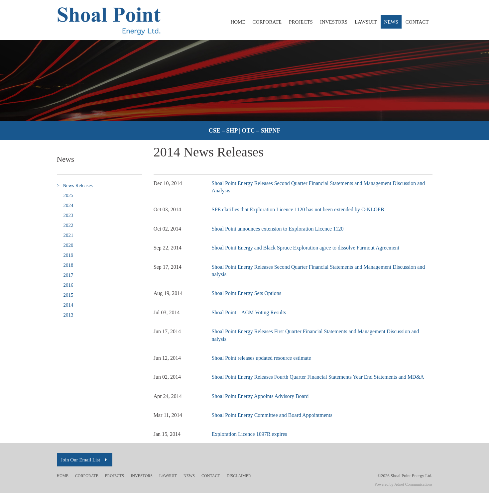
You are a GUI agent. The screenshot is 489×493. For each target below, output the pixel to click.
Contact (417, 22)
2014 (68, 305)
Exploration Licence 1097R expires (249, 434)
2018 (68, 265)
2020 (68, 245)
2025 (68, 195)
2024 (68, 205)
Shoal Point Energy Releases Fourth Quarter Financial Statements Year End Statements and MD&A (318, 377)
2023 (68, 215)
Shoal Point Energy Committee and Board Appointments (272, 415)
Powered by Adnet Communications (403, 484)
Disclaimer (239, 475)
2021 (68, 235)
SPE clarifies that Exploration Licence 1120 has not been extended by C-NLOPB (298, 209)
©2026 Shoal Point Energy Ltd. (405, 475)
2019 (68, 255)
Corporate (267, 22)
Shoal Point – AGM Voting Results (249, 312)
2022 (68, 225)
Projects (301, 22)
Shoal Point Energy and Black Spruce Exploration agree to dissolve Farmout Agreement (305, 247)
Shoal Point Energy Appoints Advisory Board (260, 396)
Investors (333, 22)
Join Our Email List (85, 459)
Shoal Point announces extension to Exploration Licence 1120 (278, 229)
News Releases (75, 185)
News (391, 22)
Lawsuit (366, 22)
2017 (68, 275)
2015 (68, 295)
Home (237, 22)
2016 (68, 285)
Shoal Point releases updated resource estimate (261, 358)
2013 (68, 315)
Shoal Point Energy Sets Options (247, 293)
